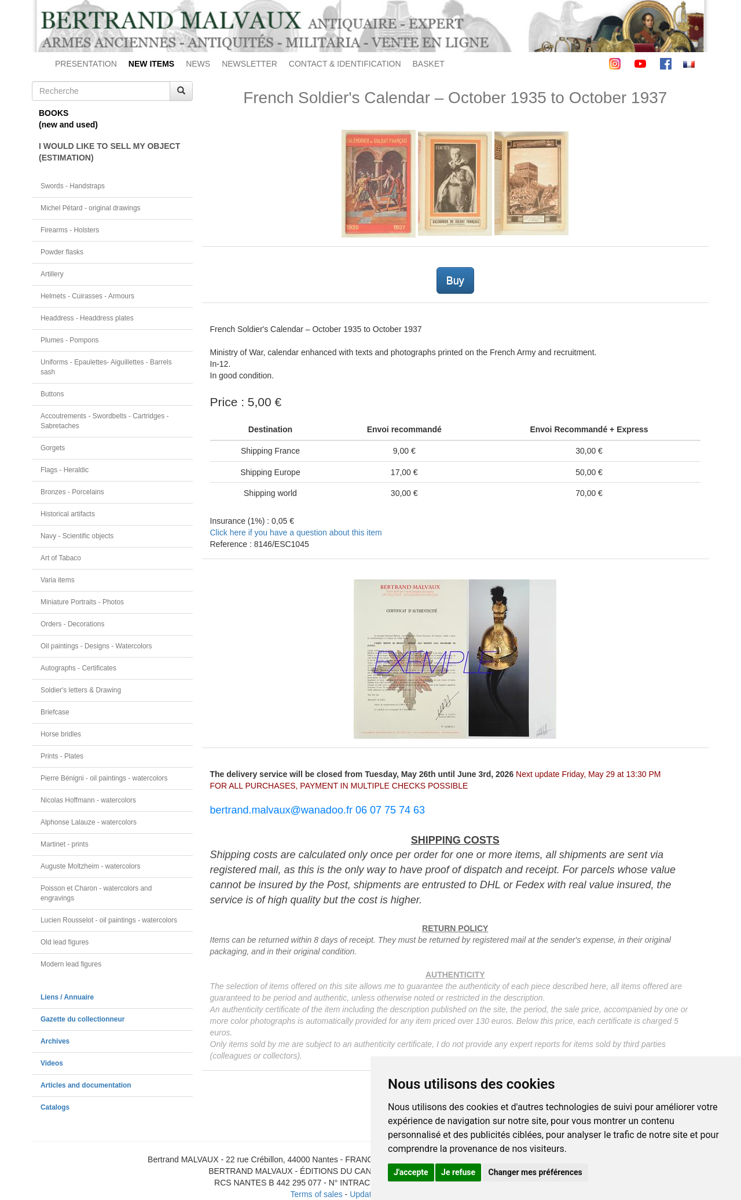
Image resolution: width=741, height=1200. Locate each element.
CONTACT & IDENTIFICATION (345, 63)
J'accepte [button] (411, 1172)
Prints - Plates (62, 756)
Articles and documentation (86, 1085)
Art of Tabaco (61, 558)
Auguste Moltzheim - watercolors (90, 866)
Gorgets (53, 448)
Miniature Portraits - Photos (82, 602)
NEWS (198, 63)
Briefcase (55, 712)
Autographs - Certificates (78, 668)
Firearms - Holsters (70, 230)
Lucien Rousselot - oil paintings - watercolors (109, 920)
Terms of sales (316, 1194)
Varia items (58, 580)
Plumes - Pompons (69, 340)
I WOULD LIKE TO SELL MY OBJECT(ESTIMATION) (109, 151)
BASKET (429, 63)
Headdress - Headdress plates (87, 318)
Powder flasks (62, 252)
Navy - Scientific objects (77, 536)
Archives (55, 1041)
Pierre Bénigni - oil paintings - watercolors (104, 778)
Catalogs (55, 1107)
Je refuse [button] (458, 1172)
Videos (52, 1063)
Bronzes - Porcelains (72, 492)
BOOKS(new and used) (68, 118)
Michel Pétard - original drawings (91, 208)
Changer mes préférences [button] (535, 1172)
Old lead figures (65, 942)
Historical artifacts (68, 514)
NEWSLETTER (249, 63)
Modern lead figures (71, 964)
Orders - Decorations (72, 624)
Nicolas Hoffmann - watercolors (88, 800)
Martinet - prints (65, 844)
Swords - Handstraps (73, 186)
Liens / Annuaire (67, 997)
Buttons (52, 394)
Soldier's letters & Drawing (81, 690)
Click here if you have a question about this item (296, 532)
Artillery (52, 274)
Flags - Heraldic (65, 470)
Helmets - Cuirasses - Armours (87, 296)
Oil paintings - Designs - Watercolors (96, 646)
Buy (455, 280)
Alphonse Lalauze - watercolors (89, 822)
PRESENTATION (86, 63)
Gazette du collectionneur (82, 1019)
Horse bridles (61, 734)
